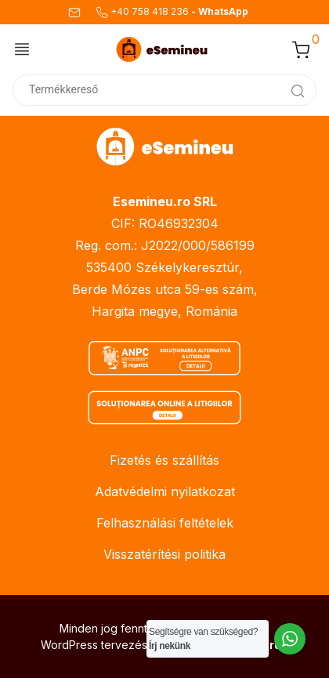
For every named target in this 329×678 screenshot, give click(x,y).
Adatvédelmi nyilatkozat (165, 491)
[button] (300, 49)
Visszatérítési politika (164, 554)
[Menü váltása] (22, 49)
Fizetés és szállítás (164, 460)
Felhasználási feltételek (164, 523)
